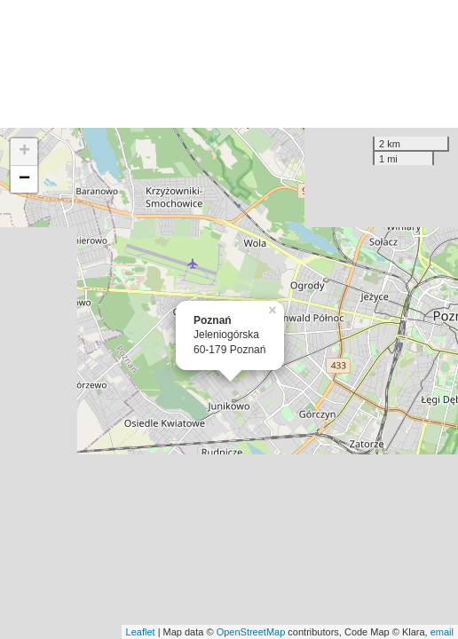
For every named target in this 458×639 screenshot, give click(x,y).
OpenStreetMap (251, 632)
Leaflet (140, 632)
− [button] (24, 179)
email (442, 632)
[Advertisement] (229, 64)
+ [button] (24, 151)
